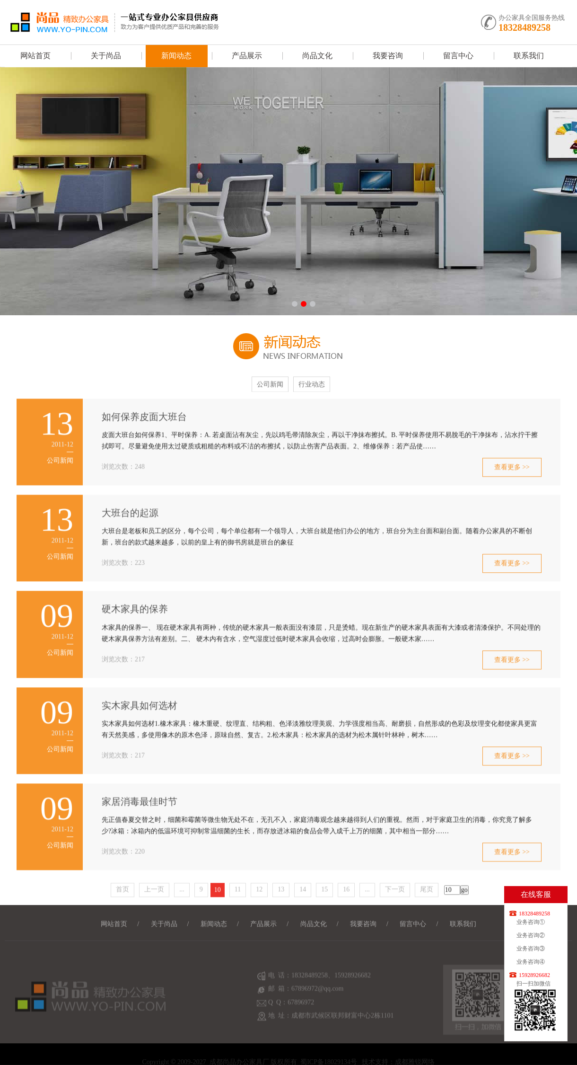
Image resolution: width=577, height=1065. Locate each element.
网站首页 (35, 56)
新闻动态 (176, 56)
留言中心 (458, 56)
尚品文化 (317, 56)
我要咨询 (388, 56)
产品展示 (247, 56)
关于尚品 (106, 56)
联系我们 (529, 56)
